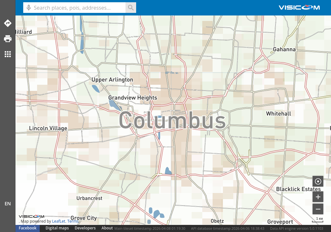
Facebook (27, 228)
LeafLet (58, 221)
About (107, 228)
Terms (73, 221)
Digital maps (57, 228)
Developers (85, 228)
